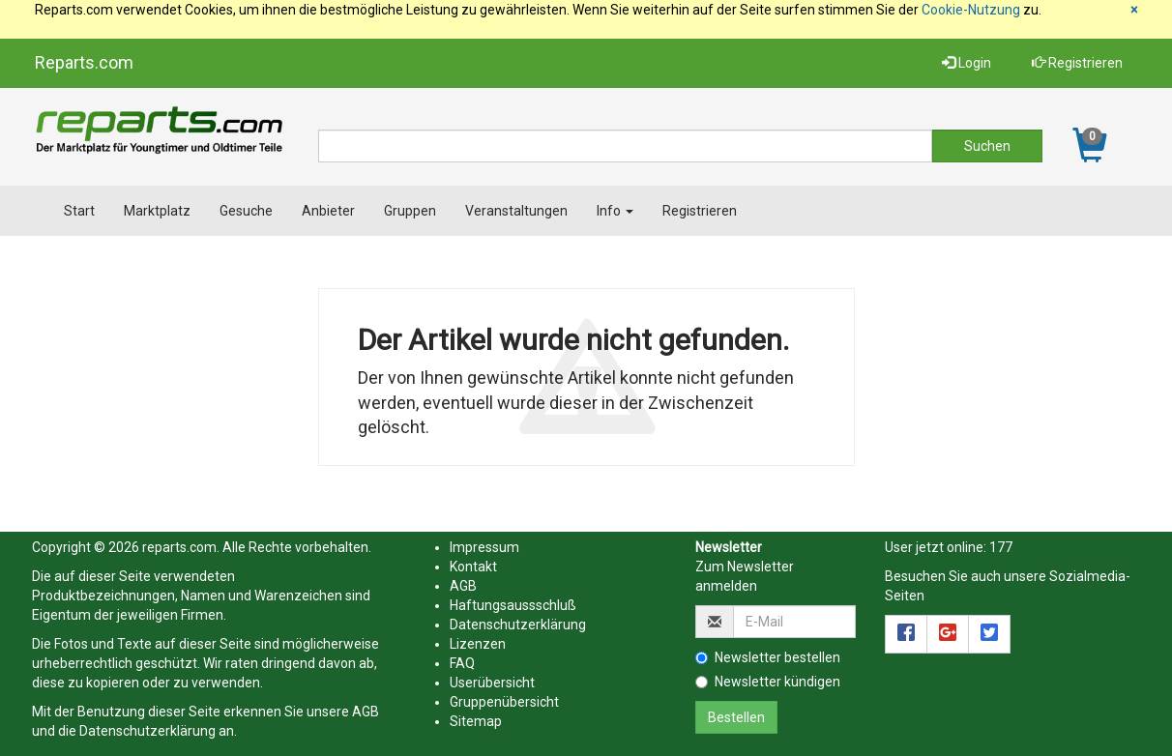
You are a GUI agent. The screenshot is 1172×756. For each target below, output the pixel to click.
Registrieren (1077, 63)
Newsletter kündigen (767, 681)
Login (966, 63)
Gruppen (410, 210)
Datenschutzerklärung (147, 731)
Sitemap (476, 721)
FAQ (462, 663)
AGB (365, 711)
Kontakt (473, 566)
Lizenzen (478, 644)
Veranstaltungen (516, 210)
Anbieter (328, 210)
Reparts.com (84, 62)
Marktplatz (157, 210)
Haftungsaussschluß (513, 605)
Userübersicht (492, 682)
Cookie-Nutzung (971, 9)
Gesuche (246, 210)
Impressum (484, 547)
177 (1000, 547)
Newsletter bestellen (767, 657)
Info (615, 210)
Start (79, 210)
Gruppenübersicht (504, 702)
